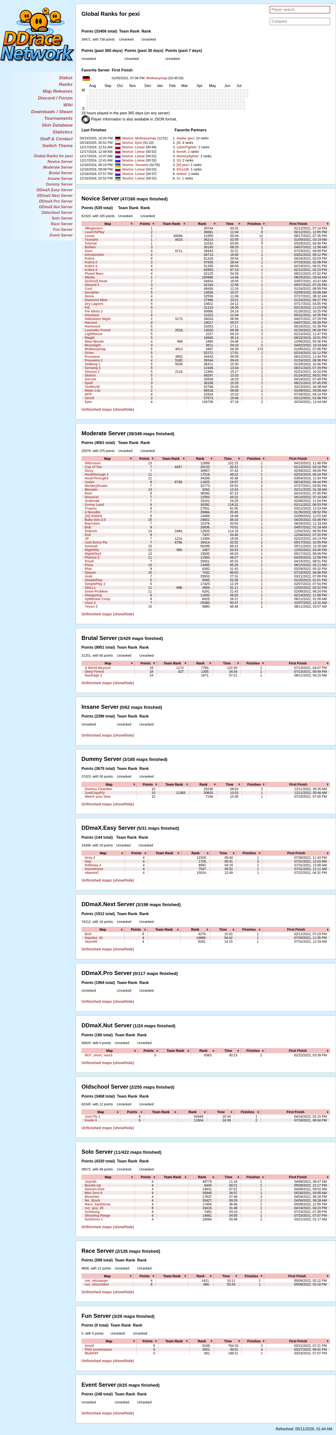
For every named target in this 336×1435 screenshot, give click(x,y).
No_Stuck (92, 1200)
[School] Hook (96, 281)
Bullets (90, 247)
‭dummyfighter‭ (188, 156)
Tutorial (91, 243)
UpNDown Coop (97, 599)
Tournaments (58, 118)
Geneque (92, 315)
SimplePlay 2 (95, 584)
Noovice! (92, 497)
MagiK (90, 338)
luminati (91, 546)
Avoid (89, 1346)
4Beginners (94, 228)
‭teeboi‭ (181, 174)
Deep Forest (94, 671)
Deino (89, 296)
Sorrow (90, 379)
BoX (88, 934)
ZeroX (89, 398)
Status (66, 77)
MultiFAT (91, 1353)
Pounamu (92, 356)
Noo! (88, 493)
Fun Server (63, 230)
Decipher (92, 292)
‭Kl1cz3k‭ (183, 169)
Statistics (62, 131)
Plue (88, 569)
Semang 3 (93, 368)
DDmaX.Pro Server (55, 201)
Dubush (91, 531)
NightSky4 (93, 554)
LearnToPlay (94, 232)
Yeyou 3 (91, 606)
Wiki (67, 104)
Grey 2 (90, 857)
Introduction (94, 255)
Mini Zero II (93, 1193)
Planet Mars (94, 273)
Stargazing (93, 595)
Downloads (43, 111)
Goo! (89, 251)
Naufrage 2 (93, 675)
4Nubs (90, 277)
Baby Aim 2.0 (95, 520)
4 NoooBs (92, 512)
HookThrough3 (96, 478)
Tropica (91, 508)
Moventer (92, 1197)
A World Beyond (98, 668)
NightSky (92, 550)
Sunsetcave (94, 869)
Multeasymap (156, 78)
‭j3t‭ (178, 143)
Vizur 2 (90, 603)
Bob (88, 527)
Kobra (89, 258)
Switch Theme (57, 145)
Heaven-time (95, 1189)
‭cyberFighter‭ (187, 147)
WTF (88, 394)
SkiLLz (90, 587)
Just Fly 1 (92, 1116)
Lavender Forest (98, 330)
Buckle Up (93, 1185)
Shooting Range (97, 1215)
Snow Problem (96, 591)
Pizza (89, 565)
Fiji (87, 307)
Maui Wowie (94, 341)
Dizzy (89, 471)
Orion (89, 353)
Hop (88, 861)
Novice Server (60, 162)
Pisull (89, 561)
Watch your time (98, 796)
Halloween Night (98, 319)
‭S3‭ (179, 160)
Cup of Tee (93, 467)
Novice (127, 138)
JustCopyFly (95, 793)
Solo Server (62, 218)
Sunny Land (94, 504)
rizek (88, 576)
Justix (89, 482)
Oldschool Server (57, 213)
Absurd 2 (92, 285)
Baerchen (92, 523)
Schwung (92, 1212)
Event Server (61, 235)
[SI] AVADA (93, 516)
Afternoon (93, 463)
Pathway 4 (93, 865)
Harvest (91, 322)
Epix (138, 143)
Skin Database (57, 125)
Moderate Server (57, 167)
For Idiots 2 (94, 311)
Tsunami (142, 165)
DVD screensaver (98, 1349)
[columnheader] (107, 223)
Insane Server (60, 179)
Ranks (66, 84)
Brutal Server (61, 173)
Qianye (90, 572)
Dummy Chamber (98, 789)
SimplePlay (93, 580)
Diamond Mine (96, 300)
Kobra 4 (91, 270)
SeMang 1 (92, 364)
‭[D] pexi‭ (183, 165)
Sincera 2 (92, 371)
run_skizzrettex (97, 1284)
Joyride (91, 1181)
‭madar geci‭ (185, 138)
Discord (46, 97)
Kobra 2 (91, 262)
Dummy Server (59, 184)
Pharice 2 (92, 557)
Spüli (89, 383)
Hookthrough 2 (96, 474)
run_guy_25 (94, 1208)
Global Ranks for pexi (53, 156)
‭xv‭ (178, 178)
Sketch (90, 375)
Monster (91, 489)
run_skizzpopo (96, 1280)
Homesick (93, 326)
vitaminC (92, 873)
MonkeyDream (96, 486)
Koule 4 (91, 1120)
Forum (66, 97)
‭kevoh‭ (181, 151)
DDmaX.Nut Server (55, 207)
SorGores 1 (94, 1219)
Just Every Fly (96, 542)
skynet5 (91, 941)
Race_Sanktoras (98, 1204)
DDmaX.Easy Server (55, 190)
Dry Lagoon (94, 304)
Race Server (62, 224)
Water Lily (93, 390)
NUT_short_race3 (98, 1055)
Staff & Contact (56, 138)
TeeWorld (92, 387)
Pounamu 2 (94, 360)
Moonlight (93, 345)
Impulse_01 (94, 938)
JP (87, 538)
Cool (88, 288)
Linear (140, 147)
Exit (88, 535)
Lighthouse (94, 334)
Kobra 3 (91, 266)
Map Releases (58, 91)
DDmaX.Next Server (54, 196)
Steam (66, 111)
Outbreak (92, 501)
